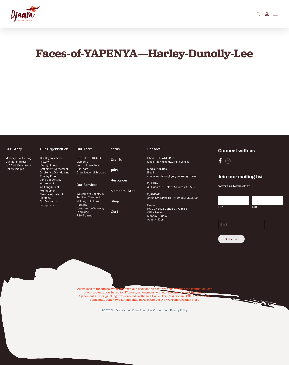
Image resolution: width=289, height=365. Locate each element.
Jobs (114, 170)
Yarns (115, 149)
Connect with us (236, 150)
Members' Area (123, 191)
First (220, 206)
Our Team (82, 168)
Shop (115, 201)
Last (254, 206)
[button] (275, 14)
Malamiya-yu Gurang (18, 158)
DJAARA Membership (19, 165)
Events (116, 159)
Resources (119, 180)
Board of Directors (87, 165)
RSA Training (84, 215)
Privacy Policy (178, 310)
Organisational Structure (91, 172)
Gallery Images (15, 168)
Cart (114, 211)
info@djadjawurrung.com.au (172, 161)
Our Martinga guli (16, 161)
